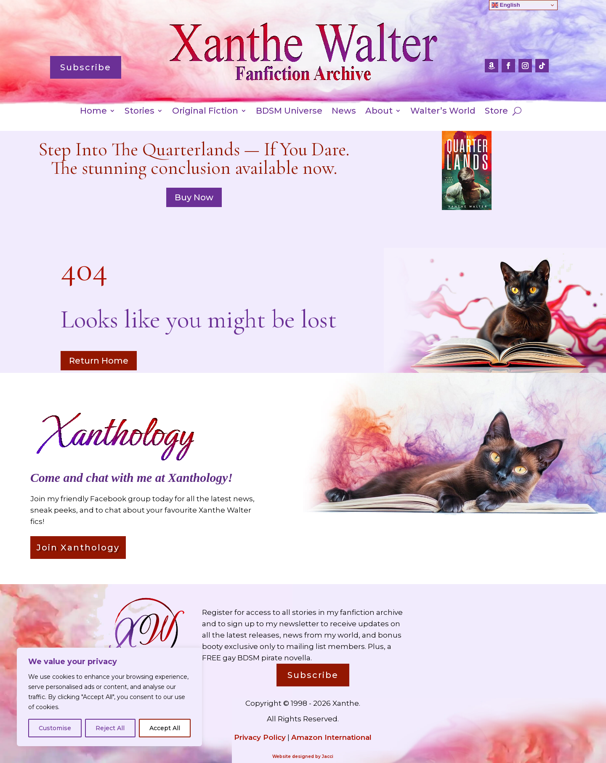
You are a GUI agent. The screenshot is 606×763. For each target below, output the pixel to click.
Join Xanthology (78, 547)
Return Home (98, 361)
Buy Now (194, 197)
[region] (109, 697)
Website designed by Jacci (302, 756)
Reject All (110, 728)
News (344, 112)
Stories (139, 112)
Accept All (164, 728)
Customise (55, 728)
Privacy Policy (260, 737)
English (506, 5)
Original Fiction (205, 112)
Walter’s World (443, 112)
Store (496, 112)
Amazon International (331, 737)
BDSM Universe (289, 112)
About (379, 112)
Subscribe (85, 67)
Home (93, 112)
